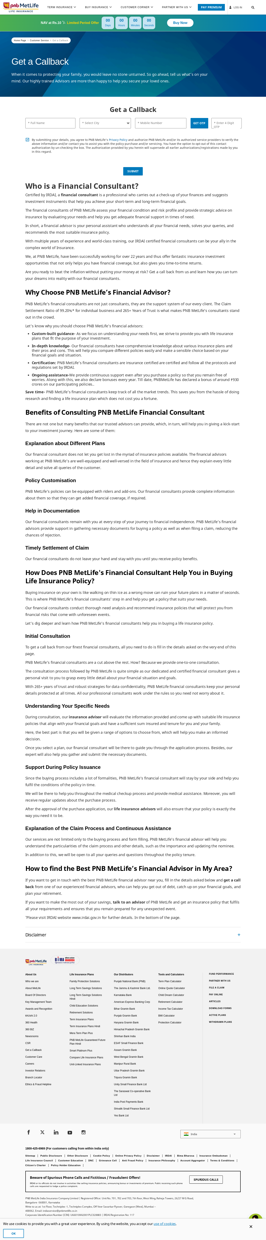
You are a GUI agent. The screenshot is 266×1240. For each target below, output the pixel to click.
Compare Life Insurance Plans (86, 1057)
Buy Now (180, 23)
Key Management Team (38, 1001)
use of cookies (165, 1223)
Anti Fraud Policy (132, 1160)
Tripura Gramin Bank (125, 1077)
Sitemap (30, 1155)
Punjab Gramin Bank (125, 1015)
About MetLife (33, 988)
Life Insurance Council (39, 1160)
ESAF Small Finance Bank (128, 1043)
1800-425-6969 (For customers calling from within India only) (67, 1148)
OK (13, 1233)
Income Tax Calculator (170, 1008)
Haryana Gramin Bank (126, 1022)
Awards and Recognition (38, 1008)
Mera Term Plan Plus (81, 1033)
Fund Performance (221, 974)
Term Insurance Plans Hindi (85, 1026)
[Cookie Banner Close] (250, 1226)
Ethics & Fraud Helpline (38, 1084)
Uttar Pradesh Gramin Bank (129, 1070)
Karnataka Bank (123, 995)
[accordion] (133, 934)
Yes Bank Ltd (121, 1115)
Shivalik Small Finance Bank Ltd (131, 1108)
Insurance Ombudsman (214, 1155)
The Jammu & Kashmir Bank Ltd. (132, 988)
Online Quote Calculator (171, 988)
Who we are (32, 981)
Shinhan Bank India (124, 1036)
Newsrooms (31, 1036)
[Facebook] (28, 1133)
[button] (249, 7)
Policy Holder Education (66, 1165)
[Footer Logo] (36, 964)
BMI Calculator (166, 1015)
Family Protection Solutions (85, 981)
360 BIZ (29, 1029)
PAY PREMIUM (211, 7)
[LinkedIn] (56, 1133)
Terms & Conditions (222, 1160)
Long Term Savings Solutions (86, 988)
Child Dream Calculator (171, 995)
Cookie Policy (101, 1155)
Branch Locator (33, 1077)
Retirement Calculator (170, 1001)
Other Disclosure (77, 1155)
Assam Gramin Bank (125, 1050)
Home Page (20, 40)
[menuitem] (63, 7)
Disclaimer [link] (35, 935)
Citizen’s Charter (35, 1165)
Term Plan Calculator (169, 981)
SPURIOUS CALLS (206, 1180)
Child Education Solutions (84, 1005)
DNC (91, 1160)
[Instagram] (83, 1133)
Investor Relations (35, 1070)
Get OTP (199, 123)
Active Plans (217, 1015)
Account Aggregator (192, 1160)
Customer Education (70, 1160)
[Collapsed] (239, 934)
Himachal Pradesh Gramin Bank (131, 1029)
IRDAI (168, 1155)
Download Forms (220, 1008)
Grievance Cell (108, 1160)
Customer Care (33, 1056)
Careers (29, 1063)
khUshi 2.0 (31, 1015)
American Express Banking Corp (132, 1001)
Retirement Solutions (81, 1012)
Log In (235, 7)
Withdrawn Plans (220, 1022)
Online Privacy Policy (128, 1155)
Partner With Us (219, 981)
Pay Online (216, 994)
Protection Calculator (169, 1022)
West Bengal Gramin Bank (128, 1056)
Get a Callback (60, 40)
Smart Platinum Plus (81, 1050)
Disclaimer (153, 1155)
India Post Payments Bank (128, 1101)
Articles (215, 1001)
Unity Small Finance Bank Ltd (130, 1084)
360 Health (31, 1022)
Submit (133, 171)
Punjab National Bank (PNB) (129, 981)
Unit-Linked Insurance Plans (85, 1064)
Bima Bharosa (185, 1155)
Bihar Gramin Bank (124, 1008)
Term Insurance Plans (82, 1019)
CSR (28, 1043)
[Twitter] (42, 1133)
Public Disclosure (51, 1155)
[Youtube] (69, 1133)
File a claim (216, 988)
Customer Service (39, 40)
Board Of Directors (35, 995)
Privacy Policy (118, 140)
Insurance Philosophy (162, 1160)
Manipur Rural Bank (125, 1063)
